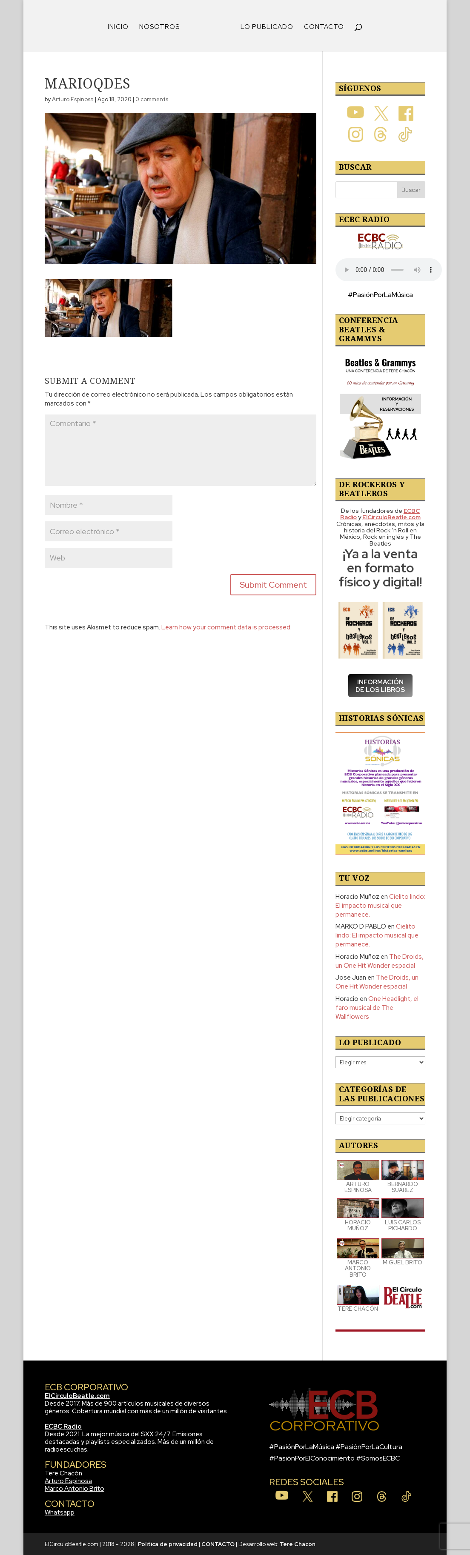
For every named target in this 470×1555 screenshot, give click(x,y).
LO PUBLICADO (267, 27)
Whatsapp (60, 1512)
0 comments (151, 99)
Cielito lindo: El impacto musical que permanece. (380, 905)
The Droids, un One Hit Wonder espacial (379, 961)
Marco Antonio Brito (74, 1488)
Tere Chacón (63, 1473)
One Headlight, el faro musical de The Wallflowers (376, 1008)
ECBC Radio (63, 1426)
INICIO (118, 27)
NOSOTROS (159, 27)
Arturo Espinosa (73, 99)
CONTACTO (324, 27)
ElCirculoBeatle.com (77, 1396)
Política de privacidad (168, 1544)
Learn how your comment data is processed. (226, 627)
